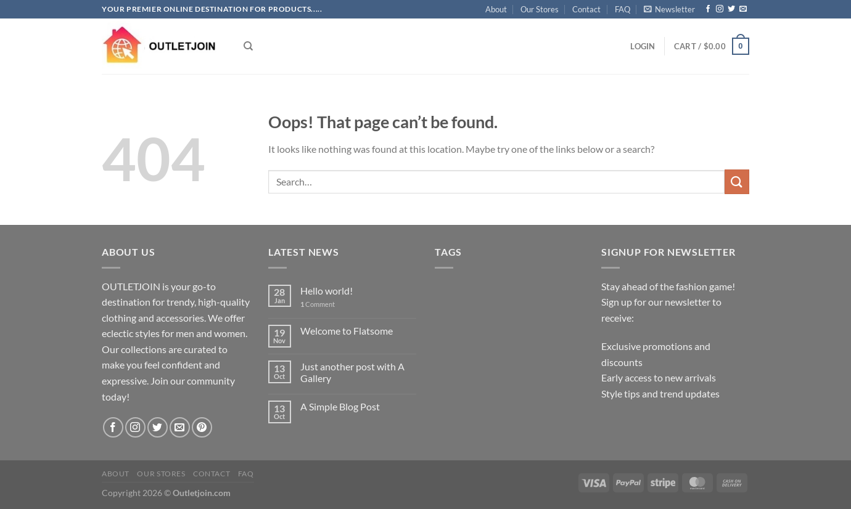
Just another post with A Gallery (352, 372)
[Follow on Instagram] (719, 9)
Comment (317, 304)
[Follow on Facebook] (708, 9)
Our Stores (539, 9)
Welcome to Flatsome (346, 330)
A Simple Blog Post (340, 406)
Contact (586, 9)
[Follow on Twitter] (731, 9)
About (496, 9)
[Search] (248, 46)
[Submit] (737, 181)
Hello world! (326, 290)
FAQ (622, 9)
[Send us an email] (743, 9)
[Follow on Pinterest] (202, 427)
